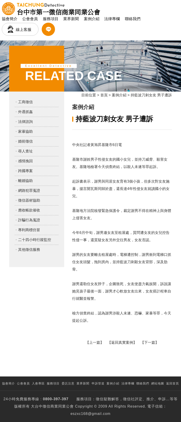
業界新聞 (71, 19)
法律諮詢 (25, 122)
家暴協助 (25, 131)
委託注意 (68, 383)
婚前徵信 (25, 141)
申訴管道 (98, 383)
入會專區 (38, 383)
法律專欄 (112, 19)
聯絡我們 (132, 19)
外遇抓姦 (25, 112)
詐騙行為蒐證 (29, 220)
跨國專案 (25, 171)
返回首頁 (172, 383)
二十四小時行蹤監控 (34, 240)
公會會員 (30, 19)
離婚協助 (25, 181)
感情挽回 (25, 161)
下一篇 (149, 342)
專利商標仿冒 (29, 230)
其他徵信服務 (29, 250)
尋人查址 (25, 151)
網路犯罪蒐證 (29, 190)
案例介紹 (91, 19)
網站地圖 (157, 383)
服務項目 (50, 19)
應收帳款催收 (29, 210)
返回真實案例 (122, 342)
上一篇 (94, 342)
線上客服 (23, 29)
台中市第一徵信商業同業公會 (58, 8)
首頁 (104, 95)
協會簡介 (9, 19)
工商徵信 (25, 102)
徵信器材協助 (29, 200)
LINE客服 (48, 29)
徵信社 (129, 399)
